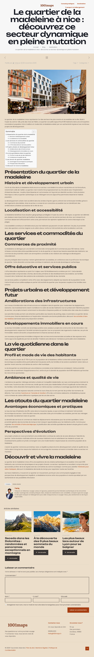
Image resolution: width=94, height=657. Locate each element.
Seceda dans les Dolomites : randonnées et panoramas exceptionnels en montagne (17, 545)
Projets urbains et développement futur (20, 147)
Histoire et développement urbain (20, 136)
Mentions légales (42, 648)
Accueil (35, 47)
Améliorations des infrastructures (20, 149)
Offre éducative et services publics (20, 145)
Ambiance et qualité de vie (18, 157)
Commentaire (11, 575)
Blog (43, 47)
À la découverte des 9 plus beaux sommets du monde (46, 542)
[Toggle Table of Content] (33, 131)
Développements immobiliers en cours (21, 151)
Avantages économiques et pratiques (21, 162)
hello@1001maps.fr (54, 634)
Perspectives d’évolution (17, 163)
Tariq (16, 63)
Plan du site (30, 648)
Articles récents (17, 484)
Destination (53, 47)
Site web (64, 596)
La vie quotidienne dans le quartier (19, 153)
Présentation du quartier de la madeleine (21, 134)
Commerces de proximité (17, 143)
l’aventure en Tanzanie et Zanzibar (33, 393)
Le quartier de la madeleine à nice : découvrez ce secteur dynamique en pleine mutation (47, 49)
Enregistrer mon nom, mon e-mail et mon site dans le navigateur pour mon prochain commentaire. (44, 605)
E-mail (36, 596)
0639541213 (52, 631)
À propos (8, 484)
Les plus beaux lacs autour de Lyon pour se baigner (73, 542)
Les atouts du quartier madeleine (18, 159)
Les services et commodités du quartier (20, 141)
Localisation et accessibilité (18, 138)
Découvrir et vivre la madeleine (17, 166)
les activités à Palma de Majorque (24, 424)
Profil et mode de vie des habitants (20, 155)
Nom (7, 596)
